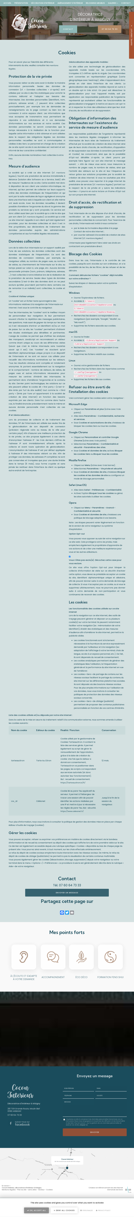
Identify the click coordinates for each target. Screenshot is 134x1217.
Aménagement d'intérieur (70, 3)
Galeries (113, 3)
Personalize (86, 1211)
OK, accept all (36, 1211)
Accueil (7, 3)
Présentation (21, 3)
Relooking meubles (95, 3)
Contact (126, 3)
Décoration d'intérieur (42, 3)
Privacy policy (103, 1211)
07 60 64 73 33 (106, 29)
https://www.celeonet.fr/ (72, 811)
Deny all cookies (64, 1211)
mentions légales (35, 216)
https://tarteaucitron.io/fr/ (73, 782)
